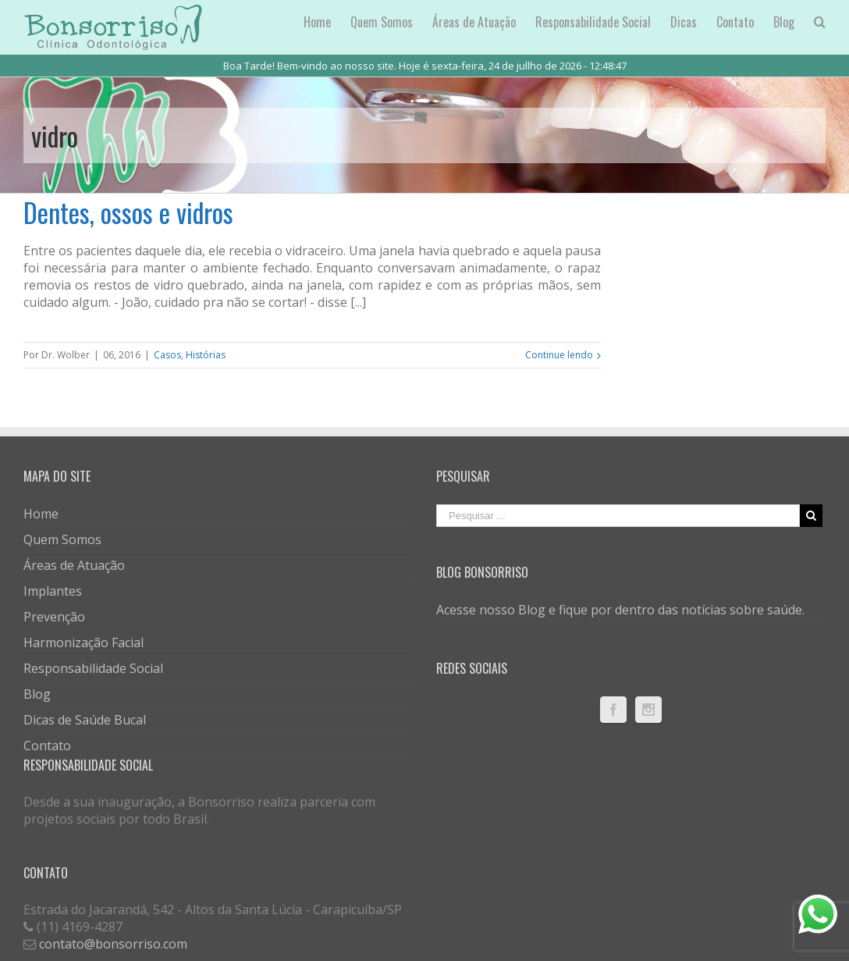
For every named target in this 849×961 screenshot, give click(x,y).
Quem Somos (62, 539)
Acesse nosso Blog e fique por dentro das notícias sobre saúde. (620, 609)
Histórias (206, 354)
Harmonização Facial (83, 642)
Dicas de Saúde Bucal (84, 719)
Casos (167, 354)
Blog (37, 694)
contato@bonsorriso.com (113, 943)
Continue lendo (559, 354)
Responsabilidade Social (93, 668)
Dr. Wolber (65, 354)
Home (41, 513)
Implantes (52, 591)
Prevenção (54, 616)
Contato (47, 745)
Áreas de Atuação (74, 565)
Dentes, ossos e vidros (128, 212)
